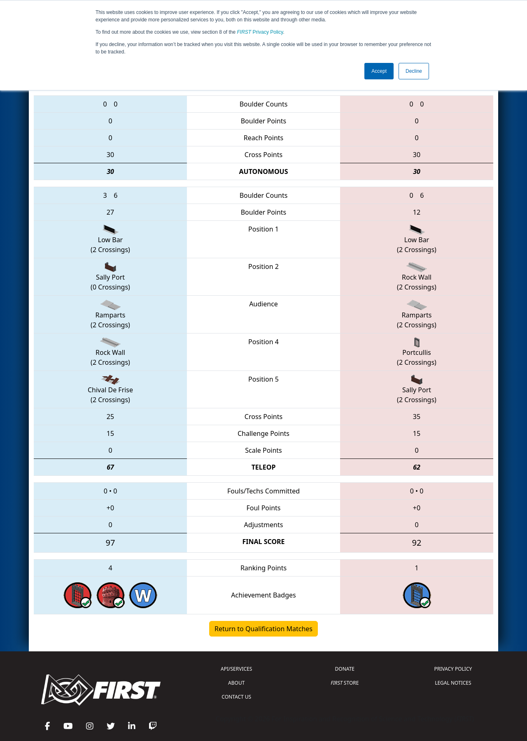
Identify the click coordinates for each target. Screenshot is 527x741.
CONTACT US (236, 696)
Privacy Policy (260, 32)
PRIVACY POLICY (453, 668)
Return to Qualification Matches (263, 628)
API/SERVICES (236, 668)
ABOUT (236, 682)
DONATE (344, 668)
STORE (345, 682)
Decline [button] (414, 71)
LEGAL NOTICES (453, 682)
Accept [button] (379, 71)
